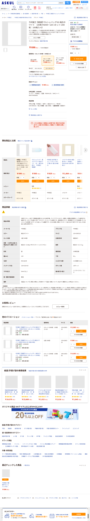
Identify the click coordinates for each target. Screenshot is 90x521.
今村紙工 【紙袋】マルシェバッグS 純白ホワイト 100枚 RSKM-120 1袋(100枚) (28, 341)
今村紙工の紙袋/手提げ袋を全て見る (23, 17)
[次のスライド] (87, 385)
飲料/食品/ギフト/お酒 (27, 446)
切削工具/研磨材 (49, 454)
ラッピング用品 (47, 436)
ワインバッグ (66, 428)
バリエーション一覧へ (28, 317)
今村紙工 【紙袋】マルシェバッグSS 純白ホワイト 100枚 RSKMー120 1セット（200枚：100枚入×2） (5, 485)
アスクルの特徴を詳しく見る (79, 518)
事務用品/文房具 (6, 444)
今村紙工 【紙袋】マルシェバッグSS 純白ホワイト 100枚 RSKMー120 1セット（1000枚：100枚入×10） (28, 328)
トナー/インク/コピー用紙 (29, 444)
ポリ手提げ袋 (28, 428)
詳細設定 (61, 2)
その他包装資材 (70, 436)
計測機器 (59, 454)
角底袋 (10, 428)
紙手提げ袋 (18, 428)
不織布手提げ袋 (39, 428)
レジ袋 (15, 436)
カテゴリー (4, 8)
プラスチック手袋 (53, 498)
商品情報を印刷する (81, 17)
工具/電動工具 (37, 454)
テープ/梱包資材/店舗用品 (14, 13)
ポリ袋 (22, 436)
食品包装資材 (59, 436)
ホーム (3, 13)
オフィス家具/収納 (80, 444)
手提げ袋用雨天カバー (53, 428)
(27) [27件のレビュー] (31, 396)
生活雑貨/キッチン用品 (11, 446)
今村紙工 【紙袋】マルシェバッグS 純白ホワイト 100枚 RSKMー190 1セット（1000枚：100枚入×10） (28, 354)
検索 (68, 3)
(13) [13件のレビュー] (81, 396)
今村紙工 (9, 17)
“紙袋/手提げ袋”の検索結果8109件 (37, 371)
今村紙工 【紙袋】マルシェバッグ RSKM (55, 13)
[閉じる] (87, 508)
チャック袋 (30, 436)
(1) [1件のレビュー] (40, 188)
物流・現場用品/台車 (25, 454)
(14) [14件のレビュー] (47, 396)
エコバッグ (76, 428)
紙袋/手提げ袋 (35, 13)
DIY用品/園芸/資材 (48, 456)
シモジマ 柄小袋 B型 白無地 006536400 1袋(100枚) (83, 161)
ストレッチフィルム (40, 498)
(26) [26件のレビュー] (64, 396)
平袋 (42, 13)
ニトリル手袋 (75, 498)
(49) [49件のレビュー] (14, 396)
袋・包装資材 (26, 13)
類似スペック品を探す (25, 141)
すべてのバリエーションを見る (37, 76)
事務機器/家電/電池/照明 (65, 444)
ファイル (16, 444)
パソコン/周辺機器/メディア (47, 444)
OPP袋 (38, 436)
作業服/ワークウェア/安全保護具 (30, 456)
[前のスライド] (2, 385)
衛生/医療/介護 (41, 446)
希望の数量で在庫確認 (76, 24)
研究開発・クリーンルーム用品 (73, 454)
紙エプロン (64, 498)
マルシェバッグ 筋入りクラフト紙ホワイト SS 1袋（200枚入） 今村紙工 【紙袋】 (37, 163)
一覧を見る (27, 465)
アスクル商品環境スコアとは (78, 212)
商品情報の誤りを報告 (19, 207)
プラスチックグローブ (25, 498)
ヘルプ (85, 4)
